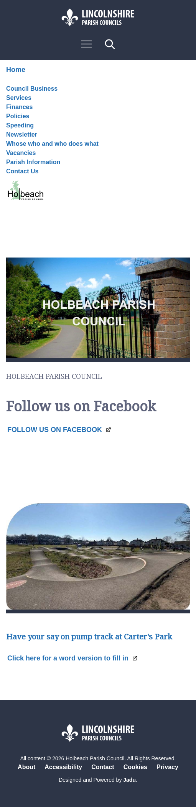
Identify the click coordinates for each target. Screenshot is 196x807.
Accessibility (63, 767)
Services (18, 98)
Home (15, 69)
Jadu (129, 780)
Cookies (135, 767)
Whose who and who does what (52, 143)
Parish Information (33, 162)
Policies (17, 116)
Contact (102, 767)
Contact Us (25, 185)
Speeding (20, 125)
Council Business (32, 88)
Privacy (167, 767)
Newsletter (21, 134)
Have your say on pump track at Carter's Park (89, 637)
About (26, 767)
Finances (19, 107)
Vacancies (21, 153)
